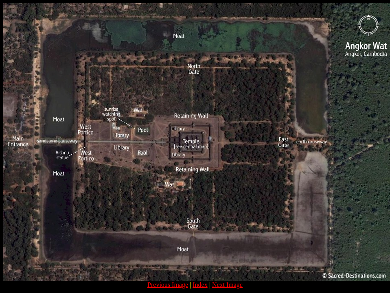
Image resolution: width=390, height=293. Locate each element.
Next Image (227, 284)
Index (200, 284)
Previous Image (167, 284)
